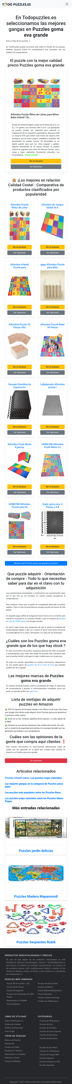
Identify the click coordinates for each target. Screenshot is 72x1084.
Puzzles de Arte (46, 1024)
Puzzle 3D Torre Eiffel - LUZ (18, 983)
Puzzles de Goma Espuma (50, 1031)
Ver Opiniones (36, 166)
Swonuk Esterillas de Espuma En (19, 386)
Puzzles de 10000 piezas (48, 1001)
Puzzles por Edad (12, 1047)
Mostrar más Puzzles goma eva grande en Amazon (36, 563)
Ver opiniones (36, 760)
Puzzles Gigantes (47, 1058)
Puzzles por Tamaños (14, 1051)
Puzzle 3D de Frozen (15, 987)
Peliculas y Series (12, 1058)
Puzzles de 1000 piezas (49, 1051)
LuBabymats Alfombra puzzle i (52, 386)
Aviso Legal (10, 1031)
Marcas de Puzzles (13, 1040)
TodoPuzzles (56, 1082)
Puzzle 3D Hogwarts (15, 990)
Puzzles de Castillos (48, 1028)
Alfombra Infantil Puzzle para (19, 266)
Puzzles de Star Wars (48, 1047)
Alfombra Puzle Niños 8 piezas (19, 446)
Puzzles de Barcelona (48, 1035)
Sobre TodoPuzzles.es (14, 1021)
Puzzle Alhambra (45, 994)
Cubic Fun (33, 691)
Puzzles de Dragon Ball (49, 1055)
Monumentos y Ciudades (17, 1000)
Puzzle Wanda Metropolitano (50, 990)
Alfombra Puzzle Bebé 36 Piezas (52, 326)
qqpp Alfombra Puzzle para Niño (52, 266)
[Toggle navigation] (67, 4)
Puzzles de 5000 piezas (49, 1021)
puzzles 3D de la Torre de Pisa (41, 665)
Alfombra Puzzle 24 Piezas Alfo (19, 326)
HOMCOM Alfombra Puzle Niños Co (52, 446)
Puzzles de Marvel (45, 987)
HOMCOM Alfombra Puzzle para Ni (19, 506)
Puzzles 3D (9, 1044)
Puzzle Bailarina (13, 1004)
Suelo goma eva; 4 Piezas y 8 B (52, 506)
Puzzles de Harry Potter (48, 983)
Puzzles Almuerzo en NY (50, 1062)
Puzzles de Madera (13, 1061)
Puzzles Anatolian (47, 1065)
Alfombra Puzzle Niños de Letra (19, 206)
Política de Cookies (13, 1024)
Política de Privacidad (14, 1028)
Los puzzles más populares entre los (33, 792)
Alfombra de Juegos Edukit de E (52, 206)
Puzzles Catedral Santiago (49, 998)
